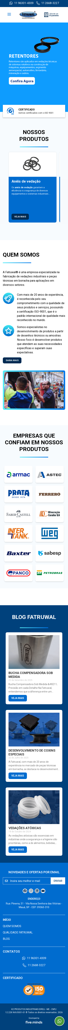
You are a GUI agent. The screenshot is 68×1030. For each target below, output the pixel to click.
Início (7, 919)
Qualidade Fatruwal (18, 932)
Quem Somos (12, 926)
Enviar (58, 880)
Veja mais (20, 216)
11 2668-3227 (47, 3)
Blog (6, 938)
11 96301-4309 (21, 3)
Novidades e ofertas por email (34, 872)
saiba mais (12, 360)
